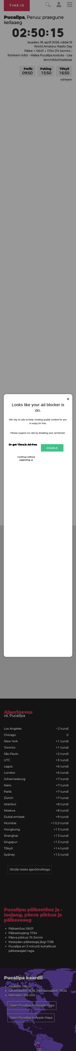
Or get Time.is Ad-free (23, 444)
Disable (52, 448)
